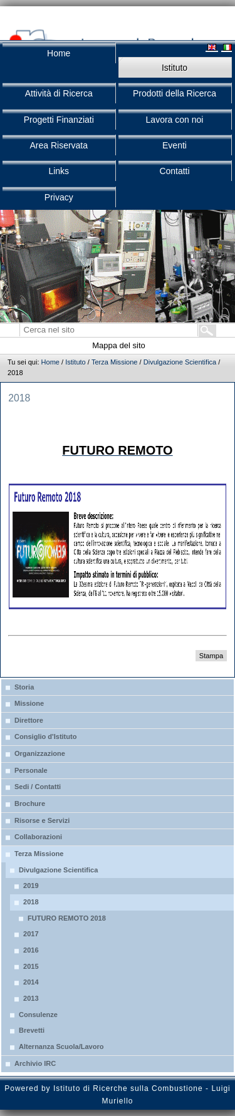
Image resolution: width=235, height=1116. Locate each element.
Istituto (75, 362)
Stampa (211, 655)
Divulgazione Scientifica (180, 362)
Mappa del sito (118, 345)
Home (50, 362)
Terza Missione (114, 362)
